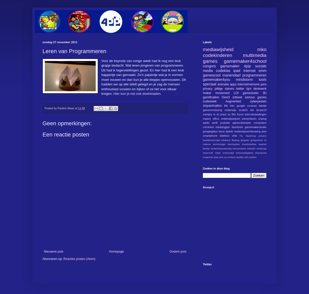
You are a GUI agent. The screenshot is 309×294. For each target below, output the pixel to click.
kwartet (262, 144)
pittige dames (224, 88)
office (216, 118)
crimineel (208, 127)
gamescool (212, 75)
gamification (211, 97)
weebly (240, 157)
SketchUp (250, 135)
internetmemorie (248, 84)
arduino (262, 135)
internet (249, 71)
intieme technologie (214, 144)
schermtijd (228, 152)
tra (226, 105)
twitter (240, 88)
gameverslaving (212, 110)
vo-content (229, 157)
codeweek (210, 101)
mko (261, 49)
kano (221, 131)
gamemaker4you (216, 80)
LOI (236, 93)
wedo (206, 122)
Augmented (233, 101)
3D (264, 93)
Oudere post (178, 251)
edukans (225, 140)
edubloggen (223, 127)
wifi (246, 157)
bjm (248, 88)
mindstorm (244, 80)
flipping (235, 140)
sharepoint (260, 152)
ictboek (237, 97)
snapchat (208, 157)
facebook (237, 127)
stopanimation (212, 105)
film (234, 114)
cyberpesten (258, 101)
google (241, 105)
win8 (215, 122)
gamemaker (230, 66)
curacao (252, 105)
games (210, 61)
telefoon (224, 135)
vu (229, 114)
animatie (223, 84)
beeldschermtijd (211, 140)
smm (262, 71)
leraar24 (261, 110)
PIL (241, 135)
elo (252, 110)
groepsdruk (257, 140)
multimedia (254, 55)
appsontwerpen (241, 122)
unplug (262, 118)
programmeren (254, 75)
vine (221, 157)
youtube (225, 122)
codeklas (223, 71)
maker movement (216, 93)
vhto (234, 135)
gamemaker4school (245, 61)
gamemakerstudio (255, 127)
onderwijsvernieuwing (247, 131)
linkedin (251, 148)
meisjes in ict (211, 114)
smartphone (210, 135)
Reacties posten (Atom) (79, 259)
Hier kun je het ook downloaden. (137, 94)
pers (263, 84)
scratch (243, 110)
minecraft (208, 152)
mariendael (231, 75)
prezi (223, 114)
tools (262, 80)
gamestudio (251, 93)
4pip (247, 66)
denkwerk (260, 88)
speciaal (209, 84)
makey (207, 118)
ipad (236, 71)
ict (265, 140)
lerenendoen (239, 148)
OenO (226, 97)
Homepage (116, 251)
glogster (245, 140)
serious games (255, 97)
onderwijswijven (230, 118)
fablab (262, 105)
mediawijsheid (218, 49)
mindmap (261, 148)
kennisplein (234, 144)
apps (233, 84)
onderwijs (230, 110)
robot (218, 152)
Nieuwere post (53, 251)
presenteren (249, 118)
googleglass (210, 131)
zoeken (252, 157)
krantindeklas (249, 144)
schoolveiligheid (244, 152)
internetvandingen (255, 114)
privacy (208, 88)
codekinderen (217, 55)
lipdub (229, 131)
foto (232, 105)
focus (240, 114)
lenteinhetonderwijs (221, 148)
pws (264, 131)
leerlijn (206, 148)
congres (209, 66)
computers (260, 122)
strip (216, 157)
